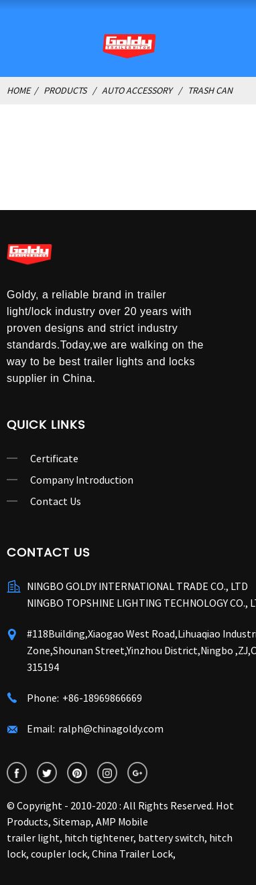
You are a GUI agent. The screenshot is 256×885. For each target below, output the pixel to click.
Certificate (54, 458)
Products (65, 90)
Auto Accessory (137, 90)
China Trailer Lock (132, 853)
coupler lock (59, 853)
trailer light (33, 837)
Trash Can (210, 90)
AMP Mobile (122, 821)
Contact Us (55, 501)
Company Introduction (81, 479)
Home (18, 90)
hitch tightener (98, 837)
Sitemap (72, 821)
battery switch (171, 837)
